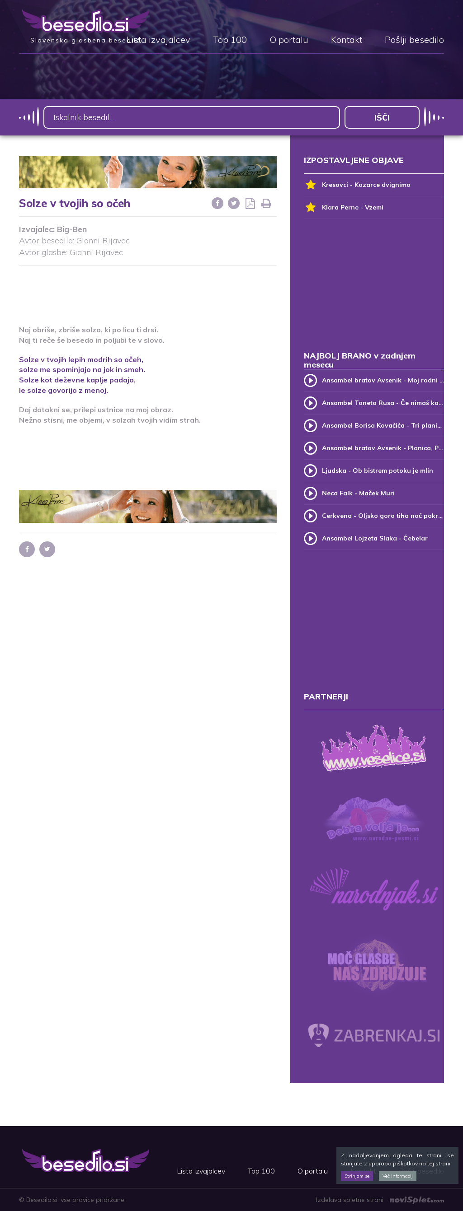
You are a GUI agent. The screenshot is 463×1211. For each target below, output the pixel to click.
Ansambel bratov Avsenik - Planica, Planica (383, 448)
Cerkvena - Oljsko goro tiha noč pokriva (383, 516)
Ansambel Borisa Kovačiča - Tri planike (383, 425)
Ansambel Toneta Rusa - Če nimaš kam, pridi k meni (383, 403)
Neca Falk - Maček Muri (358, 493)
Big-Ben (72, 229)
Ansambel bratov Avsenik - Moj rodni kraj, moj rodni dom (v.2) (383, 380)
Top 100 (230, 40)
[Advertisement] (183, 289)
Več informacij (398, 1176)
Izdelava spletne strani (380, 1200)
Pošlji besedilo (414, 40)
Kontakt (346, 40)
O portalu (288, 40)
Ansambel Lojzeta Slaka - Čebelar (375, 538)
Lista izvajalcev (158, 40)
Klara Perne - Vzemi (343, 207)
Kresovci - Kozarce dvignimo (357, 184)
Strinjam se (357, 1176)
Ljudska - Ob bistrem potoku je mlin (377, 470)
